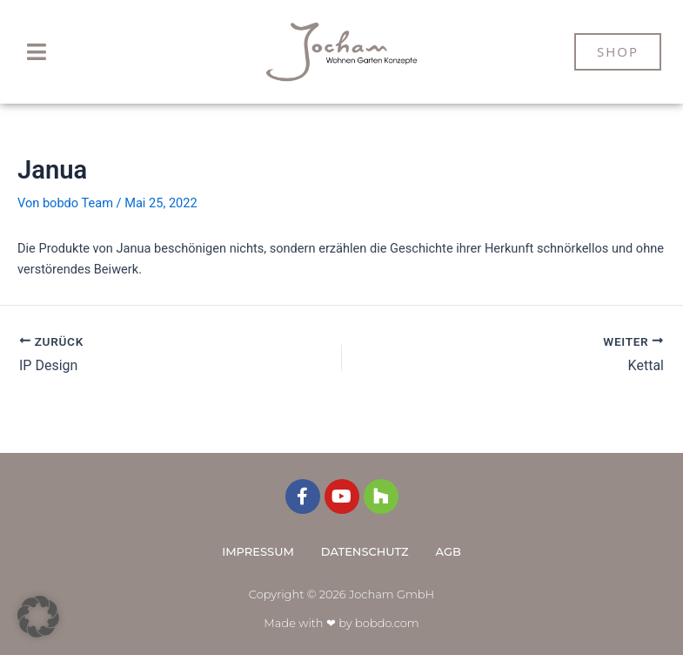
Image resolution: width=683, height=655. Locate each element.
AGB (448, 551)
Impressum (258, 551)
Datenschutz (365, 551)
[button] (37, 52)
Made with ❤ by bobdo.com (341, 623)
